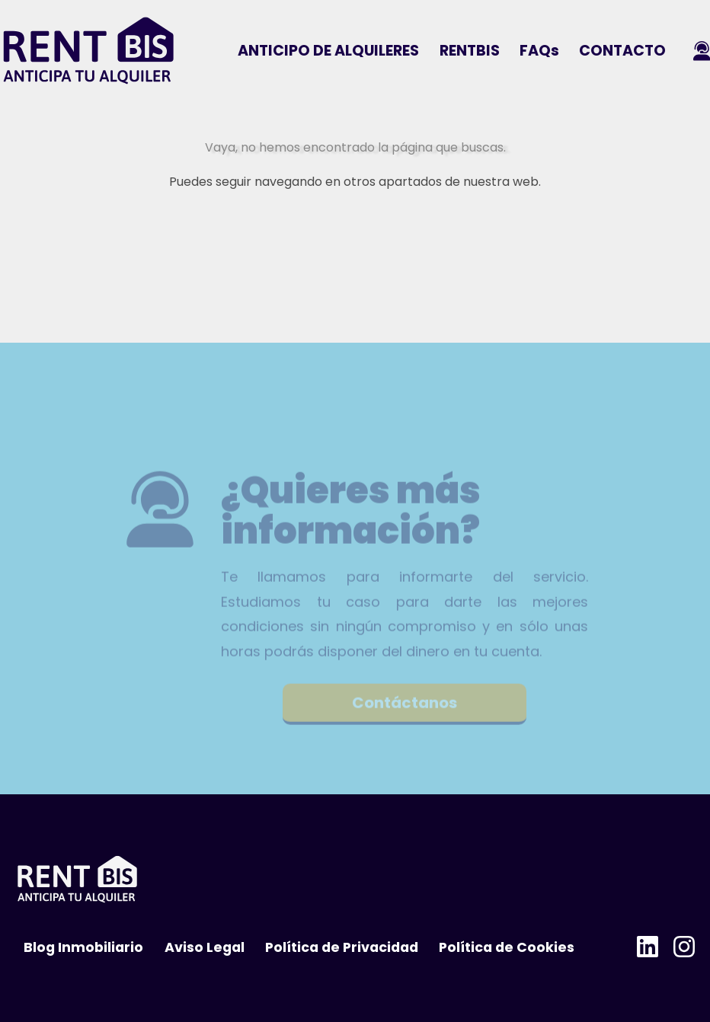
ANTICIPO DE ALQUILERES (328, 50)
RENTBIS (470, 50)
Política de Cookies (506, 947)
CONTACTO (622, 50)
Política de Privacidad (341, 947)
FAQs (539, 50)
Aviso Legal (205, 947)
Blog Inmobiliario (83, 947)
